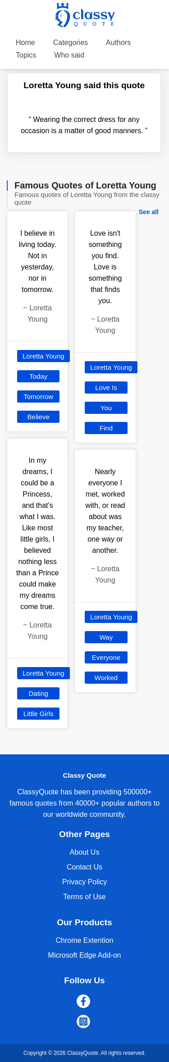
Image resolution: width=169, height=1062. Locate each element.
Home (25, 42)
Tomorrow (38, 396)
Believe (38, 417)
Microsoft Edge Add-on (84, 955)
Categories (70, 42)
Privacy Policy (84, 882)
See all (149, 211)
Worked (106, 677)
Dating (38, 693)
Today (38, 376)
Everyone (106, 657)
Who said (69, 55)
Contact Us (84, 867)
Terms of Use (84, 897)
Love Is (106, 387)
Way (106, 637)
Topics (26, 55)
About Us (85, 852)
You (106, 408)
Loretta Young (43, 356)
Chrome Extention (84, 940)
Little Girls (38, 713)
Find (106, 428)
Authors (118, 42)
